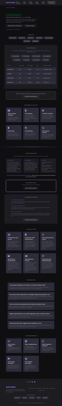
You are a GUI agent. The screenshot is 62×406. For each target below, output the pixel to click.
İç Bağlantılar (35, 41)
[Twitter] (27, 382)
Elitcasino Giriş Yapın (30, 25)
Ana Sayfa (8, 7)
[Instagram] (29, 382)
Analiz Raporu (24, 2)
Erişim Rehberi (37, 2)
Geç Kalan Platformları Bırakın (31, 96)
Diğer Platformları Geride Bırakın (51, 2)
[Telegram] (34, 382)
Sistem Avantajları (18, 2)
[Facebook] (32, 382)
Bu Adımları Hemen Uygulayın (31, 219)
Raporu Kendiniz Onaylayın (31, 188)
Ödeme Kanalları (31, 2)
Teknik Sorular (43, 2)
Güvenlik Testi (22, 37)
